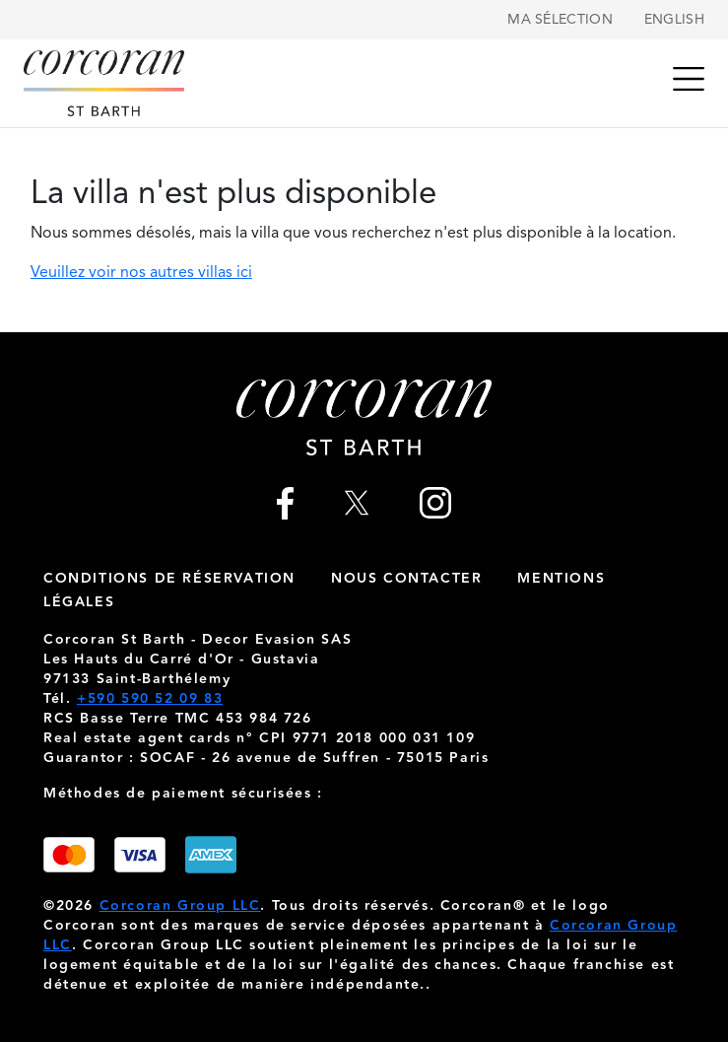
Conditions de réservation (169, 579)
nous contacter (406, 579)
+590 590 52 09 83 (150, 699)
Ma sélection (560, 20)
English (674, 20)
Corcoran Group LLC (180, 906)
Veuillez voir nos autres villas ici (141, 273)
